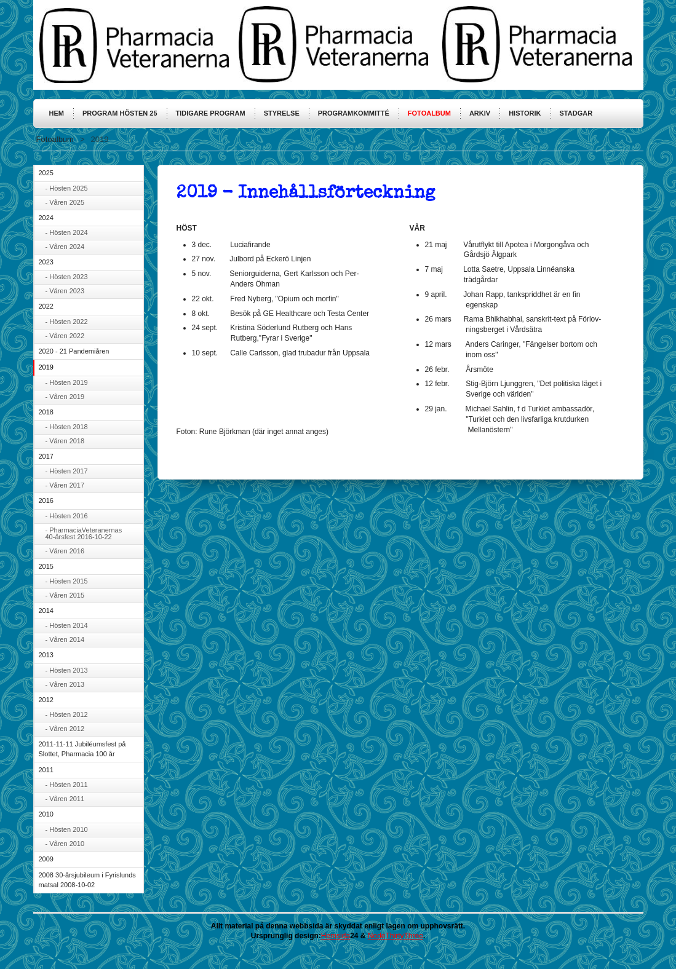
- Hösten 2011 (67, 784)
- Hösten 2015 (67, 581)
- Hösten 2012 (67, 714)
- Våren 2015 (65, 595)
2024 (46, 217)
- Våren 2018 (65, 441)
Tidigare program (210, 113)
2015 (46, 566)
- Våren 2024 (65, 246)
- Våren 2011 (65, 798)
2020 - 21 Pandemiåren (74, 351)
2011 (46, 769)
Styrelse (282, 113)
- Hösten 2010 (67, 829)
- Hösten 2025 (67, 188)
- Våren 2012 (65, 728)
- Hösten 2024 (67, 232)
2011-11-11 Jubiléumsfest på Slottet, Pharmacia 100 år (82, 748)
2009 (46, 859)
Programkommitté (353, 113)
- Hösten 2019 (67, 382)
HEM (56, 113)
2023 (46, 262)
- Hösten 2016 (67, 516)
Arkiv (479, 113)
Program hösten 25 (119, 113)
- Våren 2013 (65, 684)
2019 (46, 367)
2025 (46, 172)
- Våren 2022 (65, 335)
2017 (46, 456)
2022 (46, 306)
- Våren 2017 (65, 485)
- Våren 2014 (65, 639)
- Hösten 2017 (67, 471)
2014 (46, 610)
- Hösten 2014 (67, 625)
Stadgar (576, 113)
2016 (46, 500)
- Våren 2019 (65, 396)
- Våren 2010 (65, 843)
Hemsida (335, 935)
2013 (46, 655)
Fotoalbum (429, 113)
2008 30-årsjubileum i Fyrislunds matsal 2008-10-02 (87, 879)
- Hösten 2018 (67, 426)
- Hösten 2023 (67, 276)
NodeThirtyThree (395, 935)
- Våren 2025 (65, 202)
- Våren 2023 (65, 291)
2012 (46, 699)
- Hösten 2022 (67, 321)
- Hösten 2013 (67, 670)
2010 (46, 814)
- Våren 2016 (65, 551)
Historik (525, 113)
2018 (46, 412)
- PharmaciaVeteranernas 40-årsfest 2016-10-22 (84, 533)
